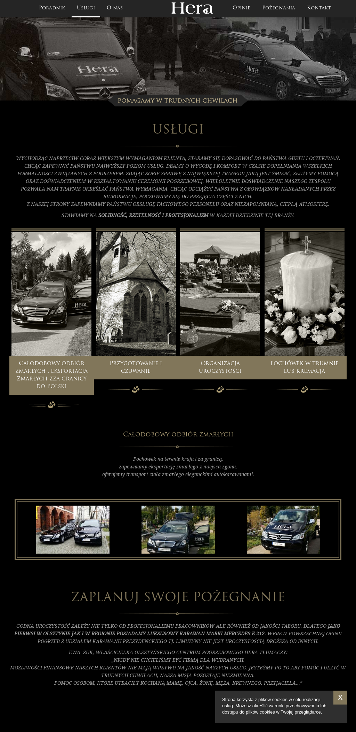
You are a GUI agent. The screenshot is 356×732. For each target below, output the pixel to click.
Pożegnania (278, 8)
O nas (115, 8)
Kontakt (319, 8)
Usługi (86, 8)
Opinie (241, 8)
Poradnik (52, 8)
